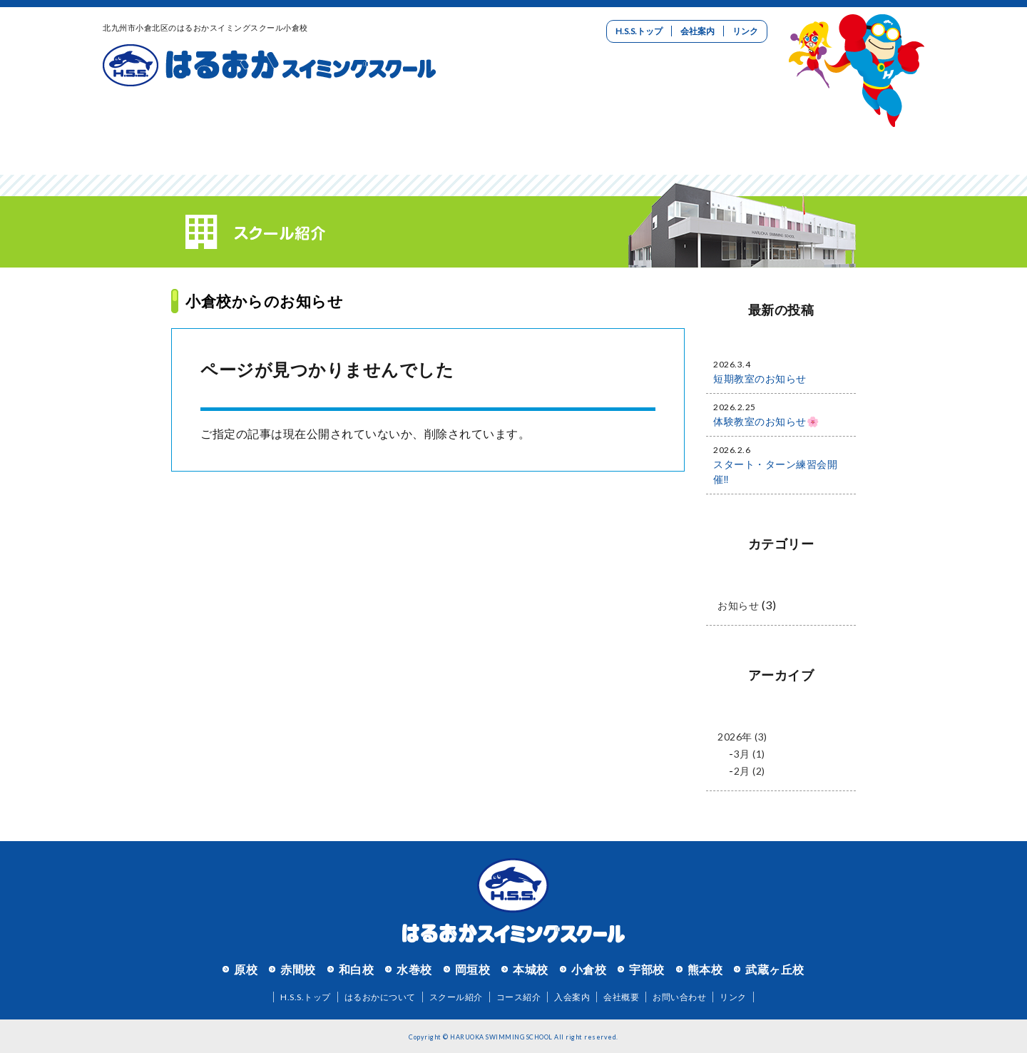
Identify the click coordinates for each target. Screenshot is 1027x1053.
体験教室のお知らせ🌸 (766, 421)
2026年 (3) (742, 737)
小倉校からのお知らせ (264, 301)
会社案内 (697, 31)
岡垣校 (473, 969)
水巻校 (414, 969)
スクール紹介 (308, 132)
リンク (745, 31)
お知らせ (738, 605)
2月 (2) (749, 771)
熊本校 (705, 969)
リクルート (718, 132)
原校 (245, 969)
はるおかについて (171, 132)
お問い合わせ (855, 132)
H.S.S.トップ (639, 31)
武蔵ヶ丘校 (774, 969)
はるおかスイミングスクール (269, 65)
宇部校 (647, 969)
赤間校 (298, 969)
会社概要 (621, 997)
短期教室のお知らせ (760, 378)
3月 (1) (749, 754)
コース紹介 (445, 132)
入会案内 (582, 132)
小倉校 (589, 969)
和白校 (356, 969)
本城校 (530, 969)
